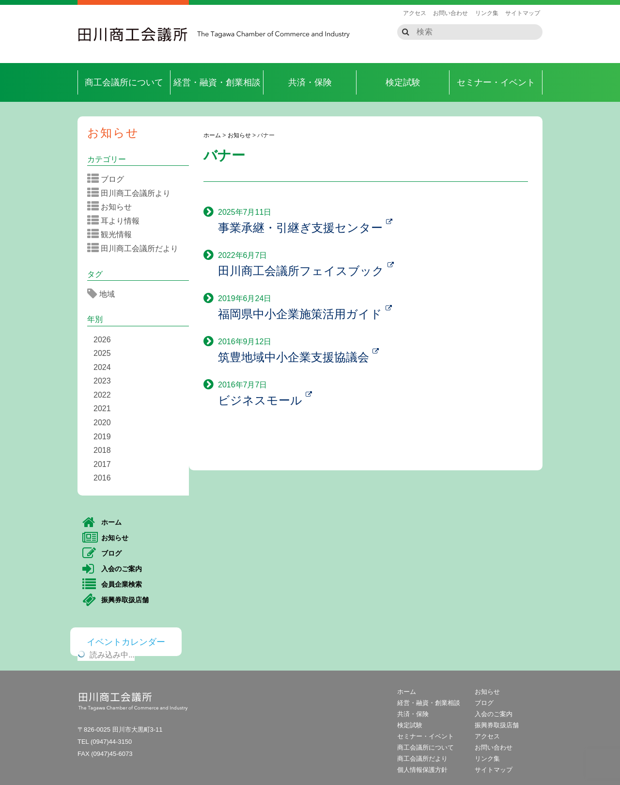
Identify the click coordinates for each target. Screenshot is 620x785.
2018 (102, 450)
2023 (102, 381)
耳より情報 (116, 220)
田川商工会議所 (133, 34)
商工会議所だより (422, 758)
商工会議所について (124, 82)
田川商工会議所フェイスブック (306, 270)
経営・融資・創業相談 (217, 82)
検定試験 (403, 82)
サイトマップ (522, 13)
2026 (102, 340)
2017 (102, 464)
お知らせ (113, 132)
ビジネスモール (265, 400)
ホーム (102, 522)
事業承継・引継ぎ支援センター (305, 227)
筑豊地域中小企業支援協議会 (298, 357)
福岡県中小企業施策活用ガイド (305, 313)
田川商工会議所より (131, 193)
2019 (102, 437)
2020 (102, 422)
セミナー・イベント (496, 82)
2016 (102, 478)
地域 (104, 294)
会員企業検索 (112, 585)
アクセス (414, 13)
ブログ (108, 179)
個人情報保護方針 (422, 769)
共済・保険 (310, 82)
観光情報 (112, 234)
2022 (102, 395)
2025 (102, 353)
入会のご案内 (112, 569)
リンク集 (486, 13)
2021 (102, 408)
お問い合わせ (450, 13)
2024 (102, 367)
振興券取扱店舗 (115, 600)
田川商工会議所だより (135, 248)
